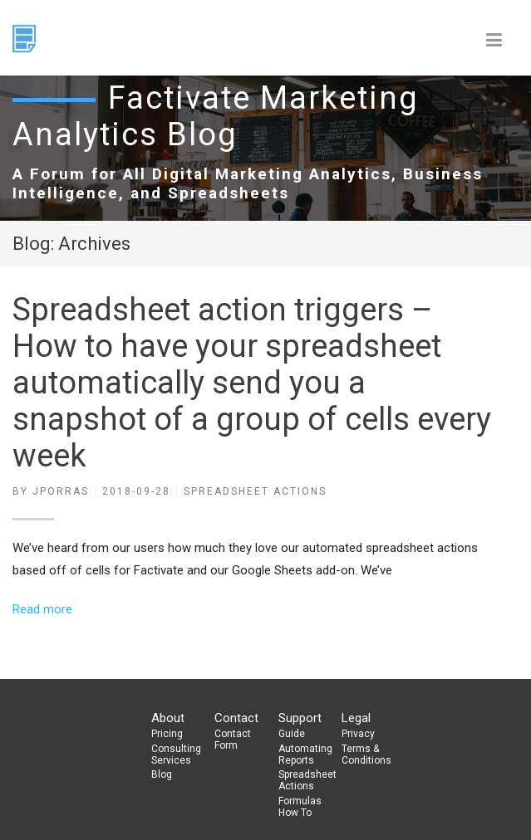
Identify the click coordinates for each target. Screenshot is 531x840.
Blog (161, 774)
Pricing (167, 734)
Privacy (358, 734)
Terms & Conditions (366, 754)
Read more (42, 609)
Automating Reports (303, 754)
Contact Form (232, 739)
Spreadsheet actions (255, 491)
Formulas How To (300, 806)
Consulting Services (176, 754)
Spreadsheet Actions (303, 780)
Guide (291, 734)
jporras (60, 491)
